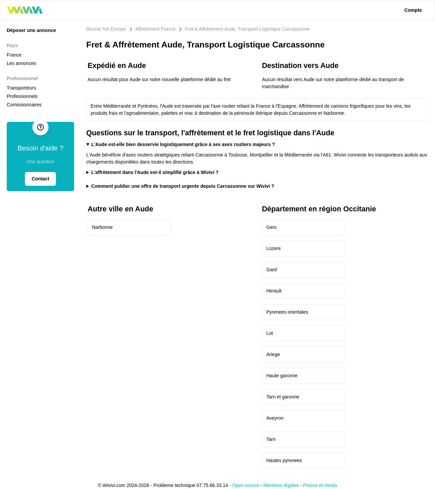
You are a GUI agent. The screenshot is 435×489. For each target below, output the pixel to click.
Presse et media (320, 485)
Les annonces (21, 63)
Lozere (274, 248)
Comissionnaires (24, 104)
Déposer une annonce (31, 30)
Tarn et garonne (283, 396)
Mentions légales (281, 485)
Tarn (271, 439)
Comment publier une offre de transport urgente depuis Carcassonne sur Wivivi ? (182, 186)
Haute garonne (282, 375)
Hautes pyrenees (284, 460)
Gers (272, 227)
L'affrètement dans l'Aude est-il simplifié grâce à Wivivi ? (155, 172)
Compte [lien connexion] (413, 10)
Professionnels (22, 96)
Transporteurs (21, 88)
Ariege (273, 354)
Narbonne (102, 227)
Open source (245, 485)
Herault (274, 290)
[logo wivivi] (24, 10)
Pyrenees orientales (287, 312)
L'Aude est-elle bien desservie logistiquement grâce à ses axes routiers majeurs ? (183, 144)
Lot (270, 333)
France (14, 55)
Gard (272, 269)
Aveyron (275, 418)
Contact (40, 178)
